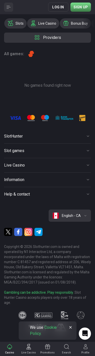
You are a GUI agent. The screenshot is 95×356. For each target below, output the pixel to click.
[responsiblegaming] (43, 315)
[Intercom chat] (85, 334)
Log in (58, 7)
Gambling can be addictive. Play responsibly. (39, 292)
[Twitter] (8, 232)
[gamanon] (81, 315)
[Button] (8, 7)
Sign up (80, 7)
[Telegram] (38, 232)
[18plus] (22, 315)
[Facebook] (18, 232)
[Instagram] (28, 232)
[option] (15, 23)
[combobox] (70, 216)
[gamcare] (65, 315)
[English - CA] (70, 216)
